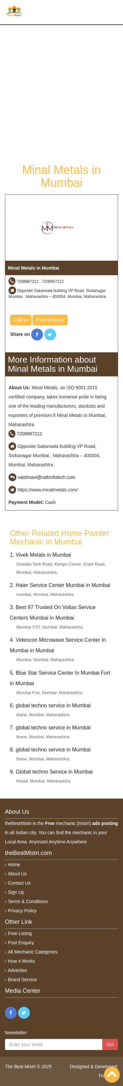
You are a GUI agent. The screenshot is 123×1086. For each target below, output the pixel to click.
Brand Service (22, 979)
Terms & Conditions (28, 901)
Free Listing (20, 933)
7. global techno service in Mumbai (50, 727)
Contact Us (19, 883)
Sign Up (16, 892)
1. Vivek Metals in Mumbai (40, 555)
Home (14, 864)
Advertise (17, 970)
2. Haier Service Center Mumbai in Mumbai (60, 585)
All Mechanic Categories (32, 951)
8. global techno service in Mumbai (50, 749)
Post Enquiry (50, 320)
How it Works (21, 961)
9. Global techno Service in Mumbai (51, 772)
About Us (17, 873)
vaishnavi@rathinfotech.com (46, 477)
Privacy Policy (22, 910)
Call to (21, 320)
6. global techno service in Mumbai (50, 705)
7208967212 (27, 281)
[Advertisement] (61, 93)
